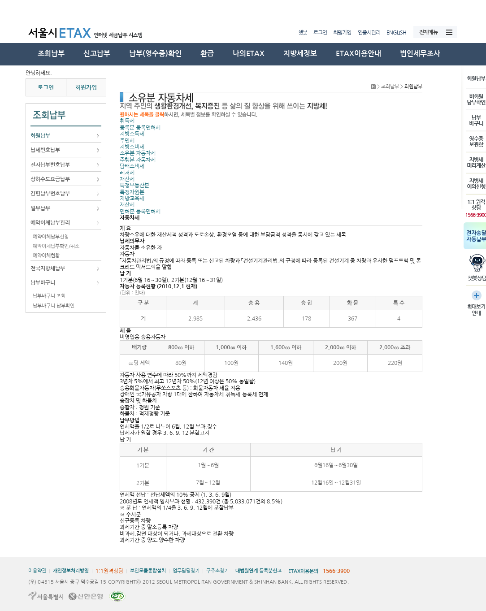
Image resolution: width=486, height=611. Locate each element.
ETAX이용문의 (303, 571)
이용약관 (37, 570)
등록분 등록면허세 (140, 127)
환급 (207, 53)
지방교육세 (132, 198)
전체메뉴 (428, 32)
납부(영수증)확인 (155, 53)
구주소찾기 (217, 570)
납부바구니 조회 (49, 296)
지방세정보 (300, 53)
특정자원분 (132, 192)
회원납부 (40, 136)
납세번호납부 (45, 150)
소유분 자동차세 (138, 153)
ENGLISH (396, 32)
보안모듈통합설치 (148, 570)
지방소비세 (132, 147)
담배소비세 (132, 166)
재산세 (127, 179)
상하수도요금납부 (50, 179)
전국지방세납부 (47, 268)
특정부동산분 (134, 185)
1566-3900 (336, 571)
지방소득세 (132, 134)
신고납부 (96, 53)
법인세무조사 (420, 53)
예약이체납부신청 (51, 236)
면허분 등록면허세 (140, 211)
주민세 (127, 140)
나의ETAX (249, 53)
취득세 (127, 121)
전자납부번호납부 (50, 165)
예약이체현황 (46, 255)
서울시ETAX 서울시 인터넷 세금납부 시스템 (95, 32)
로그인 (320, 32)
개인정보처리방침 (71, 570)
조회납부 (51, 53)
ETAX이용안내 (358, 53)
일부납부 (40, 208)
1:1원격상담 (109, 571)
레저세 (127, 173)
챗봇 (302, 32)
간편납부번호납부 (50, 193)
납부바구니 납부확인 (53, 305)
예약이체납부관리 (50, 222)
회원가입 (342, 32)
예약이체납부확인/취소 (56, 246)
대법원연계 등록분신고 (258, 570)
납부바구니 (42, 283)
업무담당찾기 (186, 570)
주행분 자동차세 (138, 160)
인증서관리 (369, 32)
